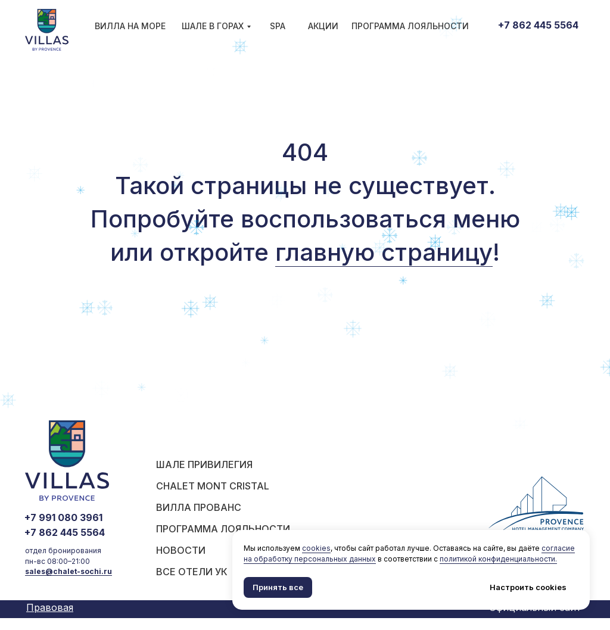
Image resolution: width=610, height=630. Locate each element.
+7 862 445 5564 (538, 25)
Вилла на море (130, 26)
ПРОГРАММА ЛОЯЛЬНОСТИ (410, 26)
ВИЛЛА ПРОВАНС (198, 507)
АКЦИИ (323, 26)
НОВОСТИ (181, 550)
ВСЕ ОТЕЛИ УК (192, 572)
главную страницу (384, 252)
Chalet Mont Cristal (212, 486)
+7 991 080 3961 (63, 517)
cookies (316, 548)
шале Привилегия (204, 464)
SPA (277, 26)
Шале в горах (213, 26)
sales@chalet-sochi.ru (68, 571)
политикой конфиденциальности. (498, 558)
